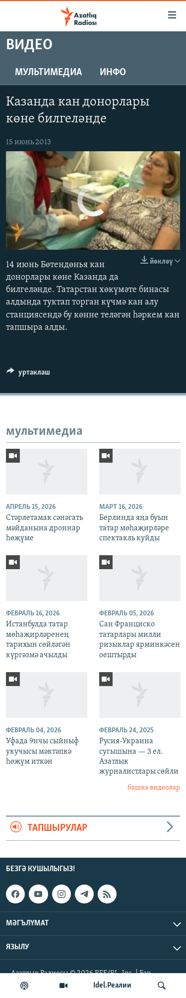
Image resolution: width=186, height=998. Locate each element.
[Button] (28, 374)
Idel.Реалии (112, 986)
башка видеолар (153, 788)
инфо (113, 73)
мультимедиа (48, 73)
